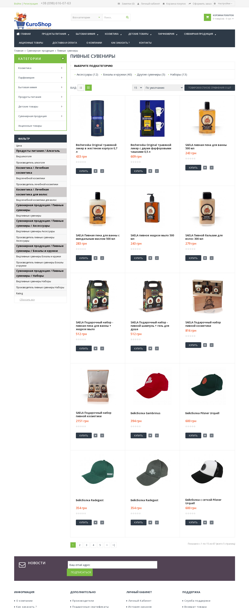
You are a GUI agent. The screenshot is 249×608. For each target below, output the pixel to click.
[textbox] (135, 17)
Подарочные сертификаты (89, 577)
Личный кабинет (148, 3)
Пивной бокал (28, 403)
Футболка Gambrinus (32, 334)
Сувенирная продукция (40, 50)
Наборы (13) (178, 74)
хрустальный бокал (31, 419)
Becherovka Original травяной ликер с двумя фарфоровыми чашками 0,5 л (151, 148)
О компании (23, 571)
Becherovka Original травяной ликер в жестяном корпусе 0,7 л (96, 148)
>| (114, 523)
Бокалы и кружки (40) (117, 74)
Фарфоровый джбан (32, 408)
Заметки (133, 583)
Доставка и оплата (28, 583)
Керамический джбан (33, 392)
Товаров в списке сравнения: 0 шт (209, 87)
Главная (18, 50)
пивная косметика (31, 216)
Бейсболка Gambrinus (33, 290)
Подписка (134, 589)
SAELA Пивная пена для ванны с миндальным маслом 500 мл (97, 232)
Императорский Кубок (33, 381)
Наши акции (79, 589)
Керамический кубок (32, 397)
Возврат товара (194, 577)
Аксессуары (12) (87, 74)
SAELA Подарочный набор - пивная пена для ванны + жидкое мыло (94, 317)
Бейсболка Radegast (32, 301)
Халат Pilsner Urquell (32, 345)
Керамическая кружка (33, 386)
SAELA (22, 227)
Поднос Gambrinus (30, 312)
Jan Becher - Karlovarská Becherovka (34, 194)
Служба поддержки (196, 571)
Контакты (22, 589)
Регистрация (31, 3)
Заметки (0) (126, 3)
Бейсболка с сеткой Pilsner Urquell (203, 484)
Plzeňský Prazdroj (30, 360)
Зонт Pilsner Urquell (31, 307)
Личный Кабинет (139, 571)
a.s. (21, 187)
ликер (23, 175)
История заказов (139, 577)
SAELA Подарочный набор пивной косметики (203, 315)
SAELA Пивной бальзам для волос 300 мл (204, 232)
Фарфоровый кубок (31, 413)
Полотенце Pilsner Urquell (35, 318)
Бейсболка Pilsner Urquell (35, 296)
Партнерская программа (88, 583)
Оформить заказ (200, 3)
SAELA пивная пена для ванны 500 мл (206, 146)
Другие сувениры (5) (151, 74)
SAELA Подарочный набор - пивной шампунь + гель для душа (150, 317)
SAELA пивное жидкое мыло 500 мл (152, 232)
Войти (17, 3)
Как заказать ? (25, 577)
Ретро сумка (27, 323)
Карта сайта (191, 583)
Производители (82, 571)
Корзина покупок (174, 3)
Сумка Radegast (29, 329)
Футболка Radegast (31, 339)
